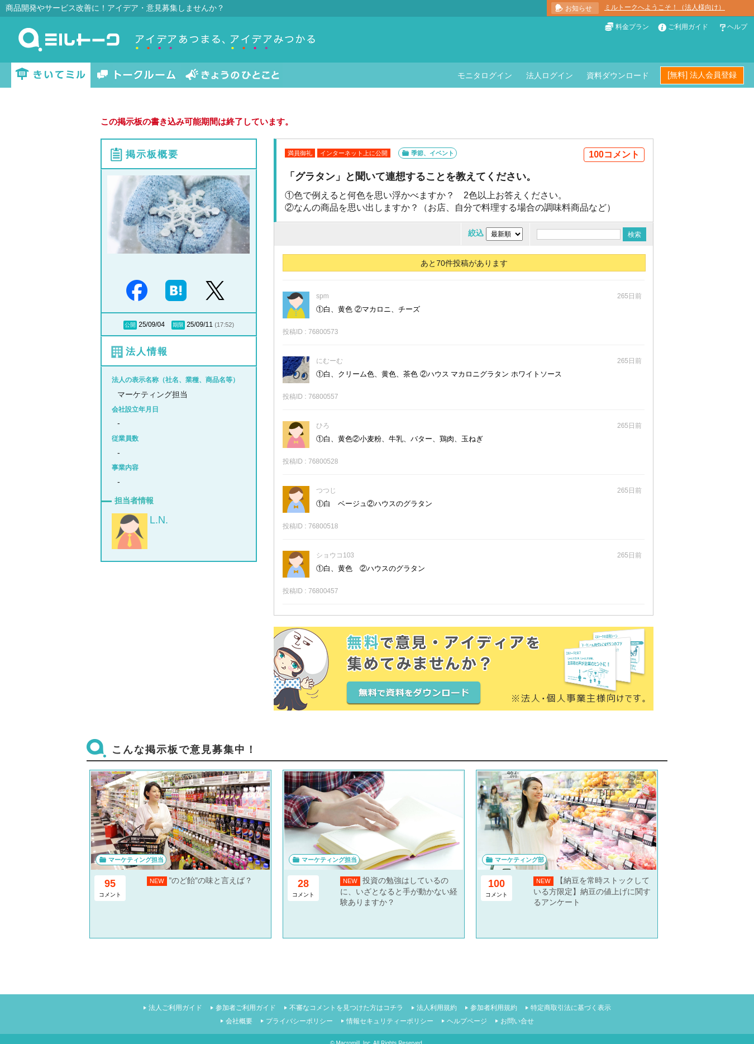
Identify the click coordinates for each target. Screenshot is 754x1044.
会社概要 (239, 1021)
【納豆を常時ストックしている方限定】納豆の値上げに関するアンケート (592, 891)
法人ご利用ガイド (175, 1008)
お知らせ (578, 8)
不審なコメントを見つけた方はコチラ (346, 1008)
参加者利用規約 (493, 1008)
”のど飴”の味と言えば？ (210, 880)
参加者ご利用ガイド (246, 1008)
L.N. (159, 520)
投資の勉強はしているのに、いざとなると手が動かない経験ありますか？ (398, 891)
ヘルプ (737, 27)
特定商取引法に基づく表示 (571, 1008)
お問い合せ (517, 1021)
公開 (130, 325)
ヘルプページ (467, 1021)
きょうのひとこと (232, 75)
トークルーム (136, 75)
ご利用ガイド (688, 27)
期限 (178, 325)
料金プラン (632, 27)
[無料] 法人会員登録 (702, 74)
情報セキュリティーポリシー (389, 1021)
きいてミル (50, 75)
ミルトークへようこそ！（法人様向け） (664, 7)
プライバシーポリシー (299, 1021)
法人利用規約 (437, 1008)
